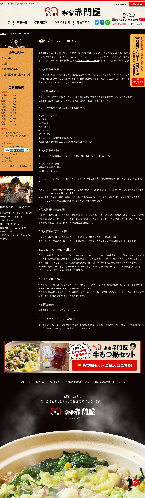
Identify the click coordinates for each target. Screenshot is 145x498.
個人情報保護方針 (103, 382)
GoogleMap (7, 220)
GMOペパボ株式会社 (113, 53)
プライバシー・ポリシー (87, 60)
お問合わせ (121, 382)
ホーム (3, 33)
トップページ (24, 382)
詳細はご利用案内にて (20, 166)
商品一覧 (40, 382)
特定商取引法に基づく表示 (77, 382)
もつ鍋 (7, 58)
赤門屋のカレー (12, 69)
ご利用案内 (54, 382)
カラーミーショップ (94, 57)
